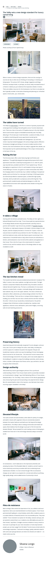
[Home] (3, 6)
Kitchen (19, 6)
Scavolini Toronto (38, 226)
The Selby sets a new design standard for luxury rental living (17, 8)
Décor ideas (13, 6)
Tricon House (14, 125)
